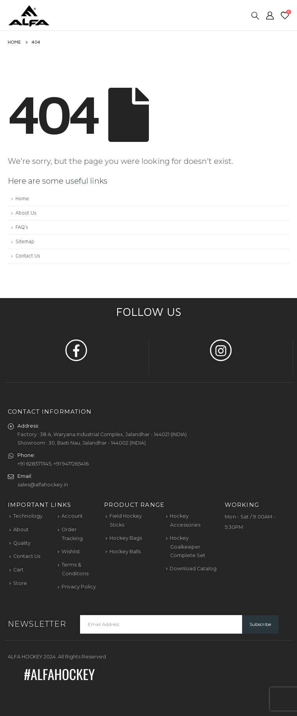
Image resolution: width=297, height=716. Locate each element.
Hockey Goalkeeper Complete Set (187, 546)
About (21, 529)
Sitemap (24, 241)
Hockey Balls (125, 551)
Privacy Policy (78, 587)
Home (22, 198)
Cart (18, 570)
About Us (25, 213)
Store (20, 583)
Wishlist (70, 551)
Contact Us (27, 256)
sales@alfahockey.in (42, 485)
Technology (28, 516)
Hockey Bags (125, 538)
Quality (22, 543)
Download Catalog (193, 568)
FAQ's (21, 227)
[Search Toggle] (255, 15)
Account (72, 516)
